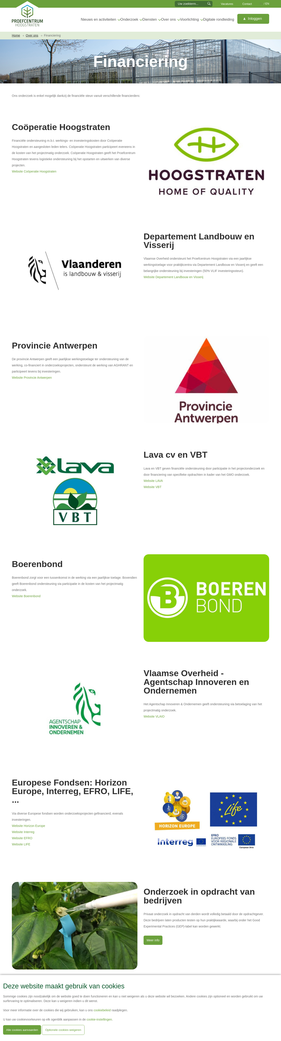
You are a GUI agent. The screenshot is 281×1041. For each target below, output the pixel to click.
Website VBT (152, 487)
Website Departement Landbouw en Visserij (173, 277)
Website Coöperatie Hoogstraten (34, 171)
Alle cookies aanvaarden (22, 1030)
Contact (247, 4)
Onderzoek (129, 19)
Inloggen (252, 19)
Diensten (149, 19)
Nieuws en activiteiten (98, 19)
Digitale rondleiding (218, 19)
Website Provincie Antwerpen (32, 377)
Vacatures (227, 4)
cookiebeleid (102, 1010)
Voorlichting (189, 19)
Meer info (153, 940)
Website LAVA (153, 481)
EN (267, 3)
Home (16, 35)
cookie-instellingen (99, 1019)
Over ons (168, 19)
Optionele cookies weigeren (63, 1030)
